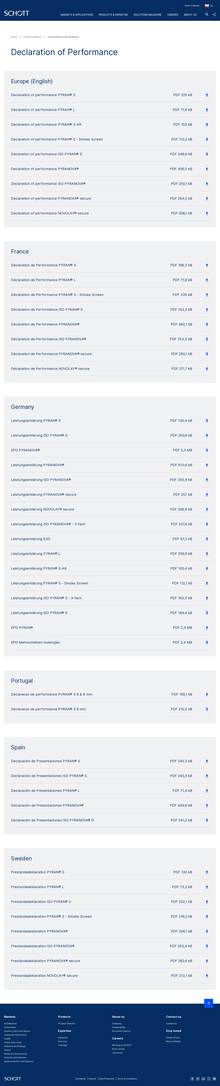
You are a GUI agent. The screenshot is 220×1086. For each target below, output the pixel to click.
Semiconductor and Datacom (19, 1061)
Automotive (10, 1027)
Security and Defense (15, 1057)
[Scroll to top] (208, 1003)
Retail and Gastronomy (15, 1053)
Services (62, 1041)
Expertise (63, 1037)
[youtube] (214, 1078)
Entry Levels (118, 1049)
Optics (7, 1050)
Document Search (121, 1031)
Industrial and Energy (14, 1046)
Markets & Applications (77, 14)
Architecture (10, 1023)
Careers (172, 14)
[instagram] (197, 1078)
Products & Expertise (113, 14)
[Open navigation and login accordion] (214, 14)
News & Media (192, 5)
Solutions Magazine (147, 14)
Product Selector (32, 37)
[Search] (207, 14)
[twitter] (208, 1078)
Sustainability (118, 1027)
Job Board (117, 1052)
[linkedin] (203, 1078)
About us (190, 14)
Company (117, 1023)
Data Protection (106, 1078)
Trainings (62, 1045)
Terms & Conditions (127, 1078)
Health (7, 1038)
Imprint (92, 1078)
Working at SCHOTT (122, 1045)
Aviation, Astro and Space (17, 1031)
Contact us (171, 1023)
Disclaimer (80, 1078)
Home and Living (12, 1042)
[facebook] (192, 1078)
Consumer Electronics (15, 1035)
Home (14, 37)
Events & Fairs (173, 1037)
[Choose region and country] (209, 6)
